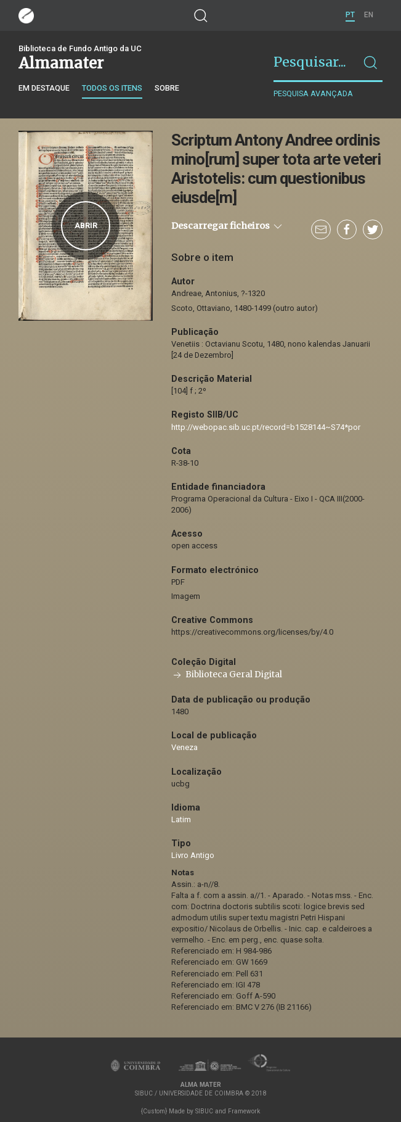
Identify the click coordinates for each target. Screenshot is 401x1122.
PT (350, 14)
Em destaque (44, 88)
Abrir (86, 225)
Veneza (184, 747)
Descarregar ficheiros (227, 226)
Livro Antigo (192, 855)
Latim (181, 819)
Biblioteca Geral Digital (226, 674)
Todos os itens (112, 88)
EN (368, 14)
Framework (244, 1111)
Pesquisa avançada (313, 93)
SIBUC (204, 1111)
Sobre (167, 88)
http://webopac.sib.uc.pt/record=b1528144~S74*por (265, 427)
